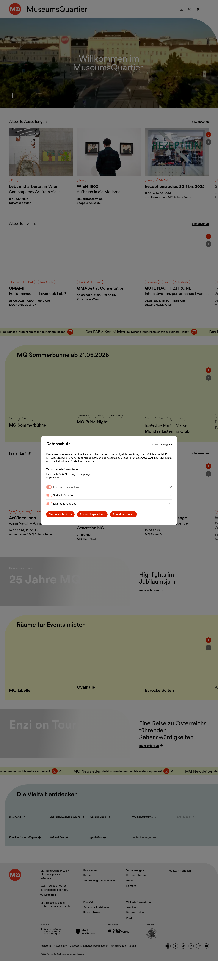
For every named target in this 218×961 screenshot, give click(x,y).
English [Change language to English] (167, 444)
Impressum (53, 477)
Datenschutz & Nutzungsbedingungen (69, 474)
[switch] (49, 495)
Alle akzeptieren (123, 514)
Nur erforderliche (60, 514)
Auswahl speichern (92, 514)
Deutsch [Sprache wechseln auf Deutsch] (156, 444)
